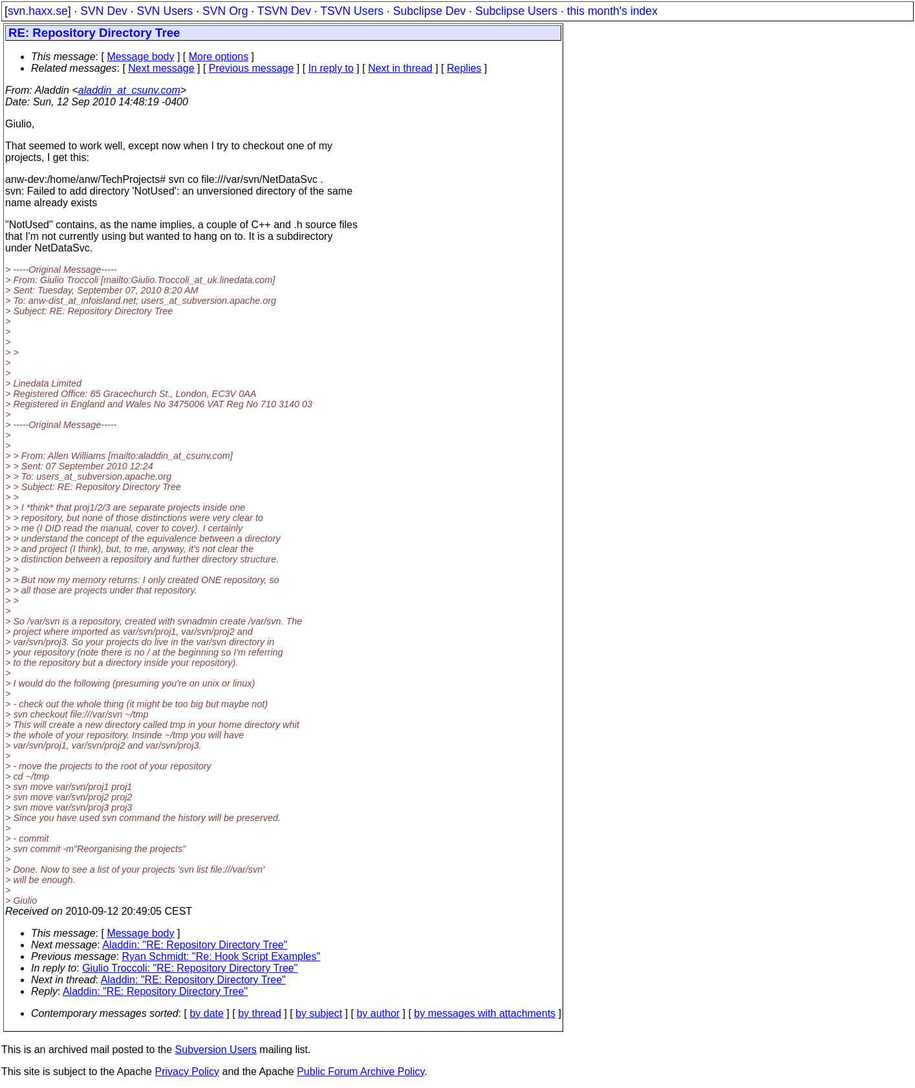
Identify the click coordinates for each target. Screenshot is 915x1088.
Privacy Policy (187, 1071)
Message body (140, 56)
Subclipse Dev (429, 11)
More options (219, 56)
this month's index (612, 11)
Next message (161, 68)
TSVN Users (351, 11)
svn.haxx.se (38, 11)
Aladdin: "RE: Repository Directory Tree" (194, 944)
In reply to (331, 68)
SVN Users (164, 11)
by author (378, 1013)
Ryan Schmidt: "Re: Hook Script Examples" (221, 956)
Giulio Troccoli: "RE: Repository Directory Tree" (189, 968)
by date (206, 1013)
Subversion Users (216, 1049)
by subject (319, 1013)
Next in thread (400, 68)
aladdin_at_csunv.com (129, 90)
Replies (464, 68)
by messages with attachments (484, 1013)
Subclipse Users (516, 11)
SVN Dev (103, 11)
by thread (259, 1013)
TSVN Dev (284, 11)
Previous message (251, 68)
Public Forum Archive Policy (360, 1071)
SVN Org (225, 11)
